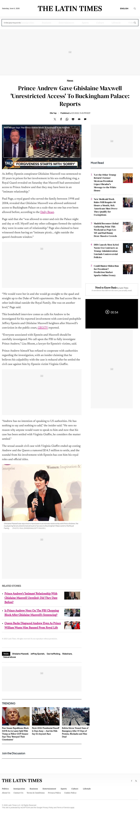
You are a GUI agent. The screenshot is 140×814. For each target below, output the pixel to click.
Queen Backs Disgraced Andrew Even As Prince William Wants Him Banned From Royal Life (32, 625)
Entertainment (66, 23)
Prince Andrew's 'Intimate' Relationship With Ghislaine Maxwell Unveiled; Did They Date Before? (30, 598)
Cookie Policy (70, 793)
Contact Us (18, 793)
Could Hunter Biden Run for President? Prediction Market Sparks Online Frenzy (106, 270)
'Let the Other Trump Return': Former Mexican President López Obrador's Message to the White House (105, 182)
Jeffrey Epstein (37, 653)
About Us (6, 793)
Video (131, 23)
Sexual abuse (9, 657)
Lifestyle (116, 23)
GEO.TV (43, 327)
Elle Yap (53, 113)
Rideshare (67, 653)
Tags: (6, 653)
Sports (85, 23)
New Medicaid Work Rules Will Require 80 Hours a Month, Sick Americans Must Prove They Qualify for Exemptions (105, 206)
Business (46, 23)
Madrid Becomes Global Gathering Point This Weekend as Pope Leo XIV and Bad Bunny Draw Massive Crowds (106, 230)
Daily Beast (47, 212)
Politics (9, 23)
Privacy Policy (54, 793)
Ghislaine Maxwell (20, 653)
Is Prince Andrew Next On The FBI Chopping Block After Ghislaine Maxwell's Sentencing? (31, 613)
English (124, 8)
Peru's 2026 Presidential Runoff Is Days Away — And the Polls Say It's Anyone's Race (45, 731)
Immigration (27, 23)
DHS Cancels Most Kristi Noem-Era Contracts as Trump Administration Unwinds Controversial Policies (106, 251)
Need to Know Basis (105, 287)
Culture (100, 23)
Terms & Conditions (36, 793)
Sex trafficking (53, 653)
